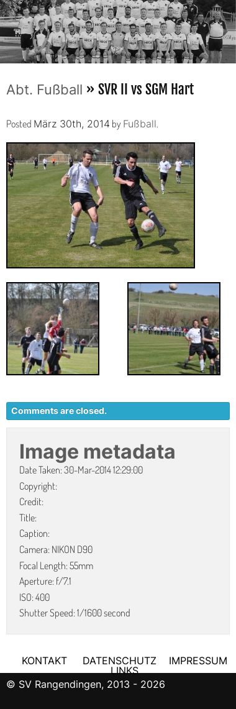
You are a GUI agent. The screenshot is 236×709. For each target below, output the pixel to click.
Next (226, 28)
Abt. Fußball (44, 89)
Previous (9, 28)
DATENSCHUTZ (120, 660)
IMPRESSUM (198, 660)
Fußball (140, 123)
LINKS (124, 670)
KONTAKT (44, 660)
